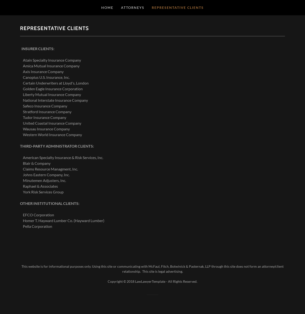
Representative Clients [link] (178, 7)
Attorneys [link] (132, 7)
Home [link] (107, 7)
